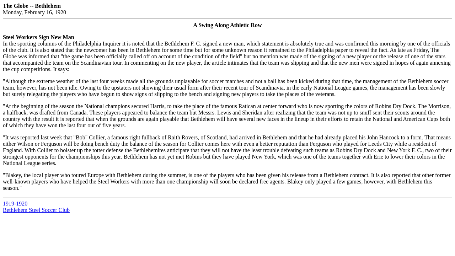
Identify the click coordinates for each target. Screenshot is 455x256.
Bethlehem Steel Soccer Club (36, 210)
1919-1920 (15, 204)
